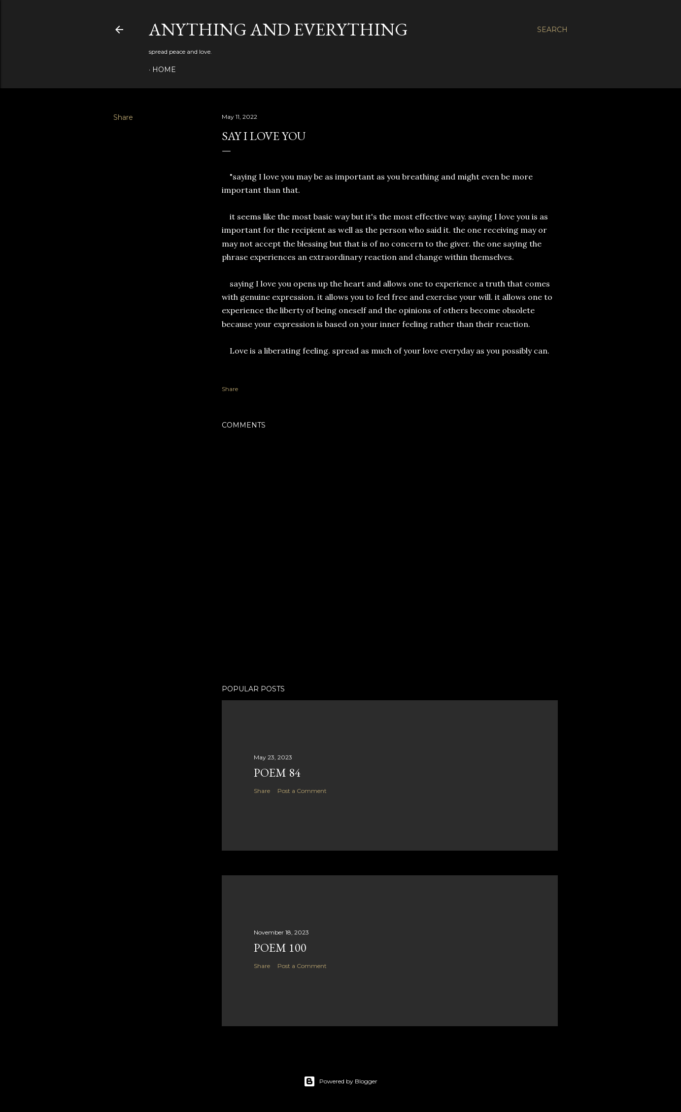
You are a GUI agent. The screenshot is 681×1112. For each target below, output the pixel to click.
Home (164, 69)
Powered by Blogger (340, 1081)
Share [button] (123, 117)
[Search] (552, 29)
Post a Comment (302, 790)
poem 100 (280, 947)
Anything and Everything (278, 29)
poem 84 (277, 772)
